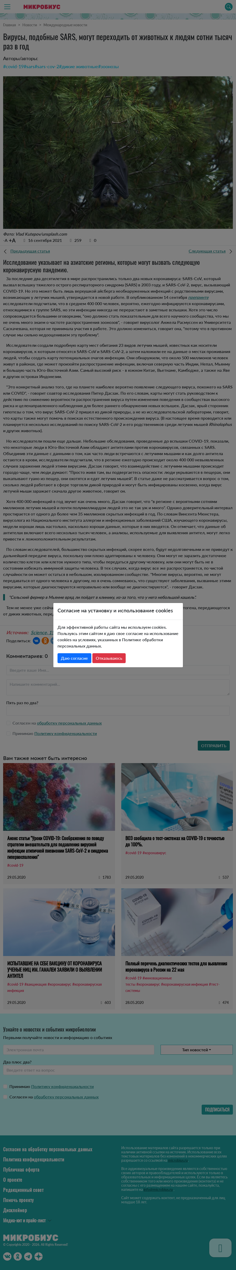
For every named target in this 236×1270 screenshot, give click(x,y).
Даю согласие (74, 658)
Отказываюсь (109, 658)
